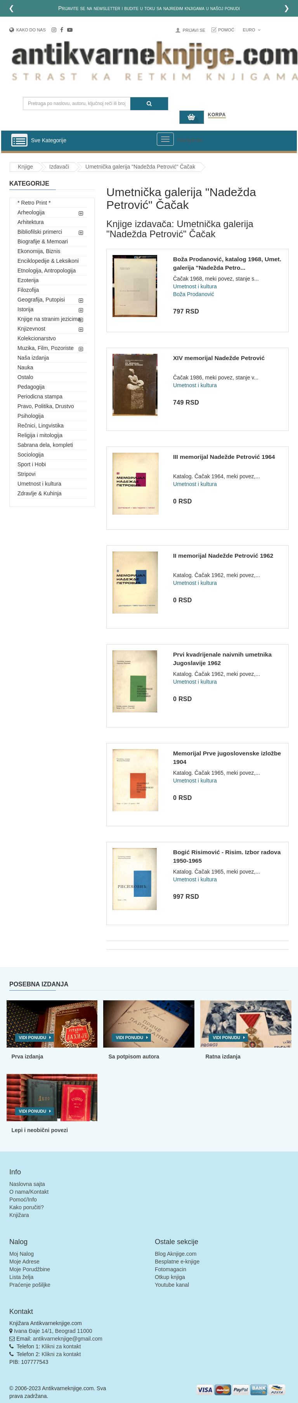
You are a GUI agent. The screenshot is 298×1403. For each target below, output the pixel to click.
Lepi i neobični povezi (40, 1130)
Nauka (25, 367)
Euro (251, 30)
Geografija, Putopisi (41, 299)
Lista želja (21, 1277)
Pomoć (226, 30)
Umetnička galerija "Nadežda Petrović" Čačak (140, 167)
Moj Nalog (21, 1254)
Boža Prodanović (193, 294)
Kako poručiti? (26, 1207)
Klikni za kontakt (61, 1346)
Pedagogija (31, 387)
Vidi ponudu (33, 1037)
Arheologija (31, 212)
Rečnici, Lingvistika (40, 425)
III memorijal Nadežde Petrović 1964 (224, 456)
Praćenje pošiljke (29, 1285)
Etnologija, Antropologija (46, 270)
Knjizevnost (31, 329)
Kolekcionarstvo (36, 338)
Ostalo (25, 377)
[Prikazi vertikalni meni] (19, 141)
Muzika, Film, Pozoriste (45, 348)
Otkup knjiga (170, 1277)
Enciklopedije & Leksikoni (48, 261)
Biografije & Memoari (42, 241)
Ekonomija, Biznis (39, 251)
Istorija (25, 309)
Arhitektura (30, 222)
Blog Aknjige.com (175, 1254)
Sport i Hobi (31, 464)
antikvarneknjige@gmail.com (67, 1339)
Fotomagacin (170, 1269)
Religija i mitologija (39, 435)
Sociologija (30, 455)
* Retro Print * (34, 203)
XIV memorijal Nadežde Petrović (219, 358)
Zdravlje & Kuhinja (39, 493)
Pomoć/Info (23, 1199)
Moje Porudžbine (29, 1269)
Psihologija (30, 416)
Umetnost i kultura (39, 484)
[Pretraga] (149, 103)
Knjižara (19, 1215)
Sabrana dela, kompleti (45, 445)
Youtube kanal (172, 1285)
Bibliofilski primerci (39, 232)
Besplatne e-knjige (177, 1261)
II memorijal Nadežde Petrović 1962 (223, 555)
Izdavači (59, 167)
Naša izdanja (33, 358)
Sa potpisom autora (133, 1056)
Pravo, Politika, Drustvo (45, 406)
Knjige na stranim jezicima (49, 319)
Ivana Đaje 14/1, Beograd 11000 (53, 1331)
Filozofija (28, 290)
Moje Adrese (24, 1261)
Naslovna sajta (27, 1184)
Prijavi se (194, 30)
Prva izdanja (27, 1056)
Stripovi (26, 474)
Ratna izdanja (222, 1056)
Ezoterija (27, 280)
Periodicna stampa (39, 396)
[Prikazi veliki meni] (165, 139)
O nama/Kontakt (29, 1192)
